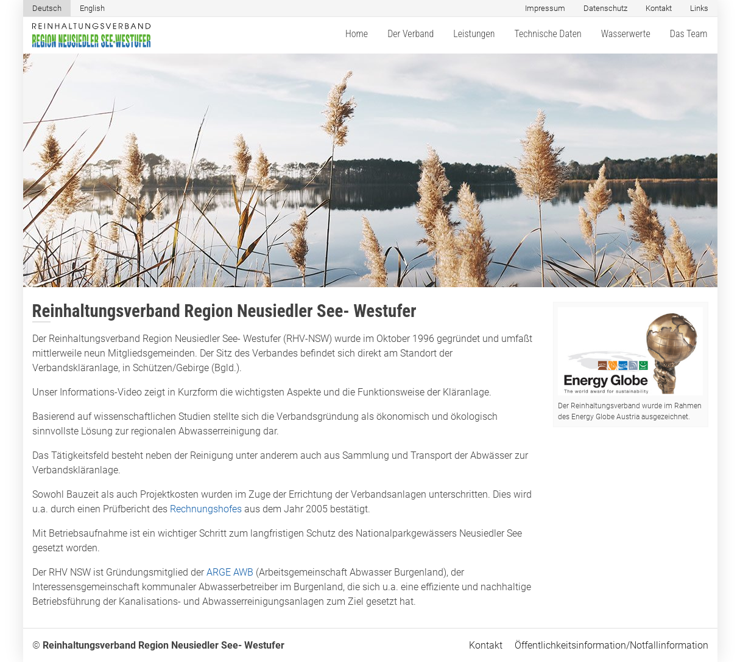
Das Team (689, 34)
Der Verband (410, 34)
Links (699, 8)
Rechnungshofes (206, 509)
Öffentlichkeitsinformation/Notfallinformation (611, 645)
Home (356, 34)
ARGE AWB (229, 572)
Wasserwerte (625, 34)
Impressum (545, 8)
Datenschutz (605, 8)
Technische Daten (547, 34)
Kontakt (659, 8)
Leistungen (474, 34)
